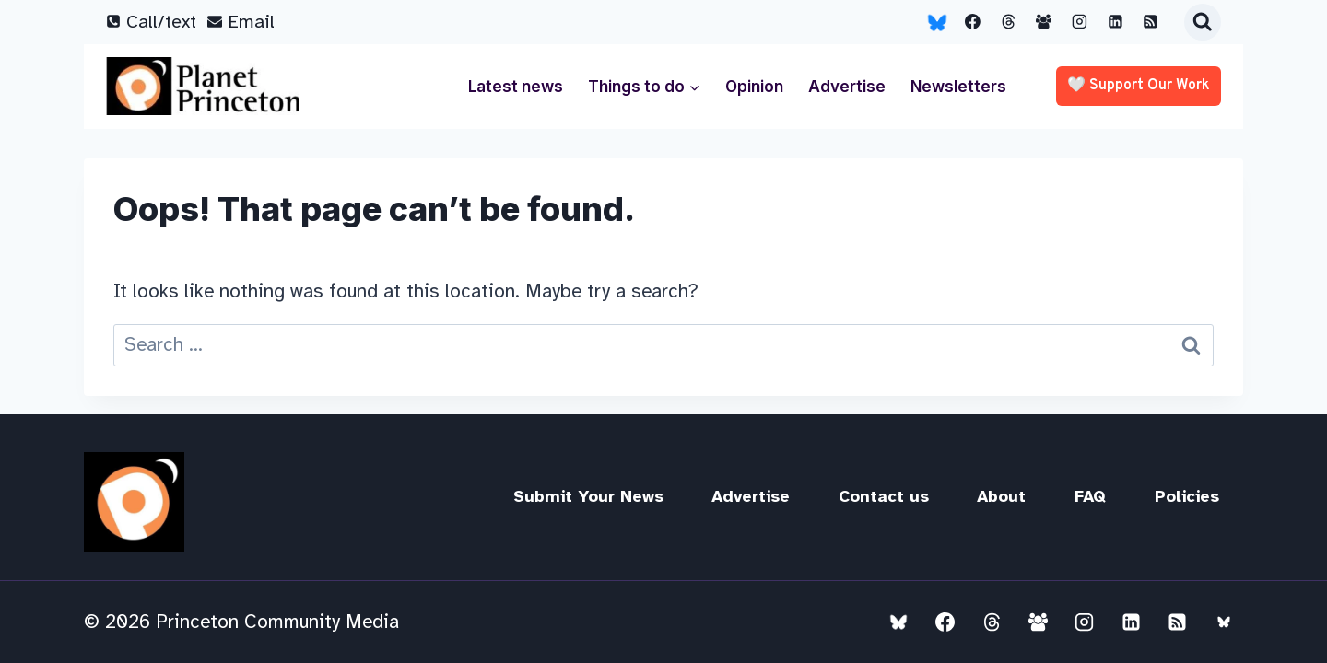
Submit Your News (588, 496)
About (1001, 496)
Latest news (515, 86)
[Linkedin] (1115, 22)
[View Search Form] (1202, 22)
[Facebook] (973, 22)
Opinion (754, 86)
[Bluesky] (937, 22)
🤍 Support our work (1138, 85)
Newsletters (958, 86)
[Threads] (1008, 22)
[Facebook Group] (1044, 22)
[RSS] (1151, 22)
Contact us (884, 496)
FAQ (1090, 496)
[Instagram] (1080, 22)
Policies (1187, 496)
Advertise (847, 86)
